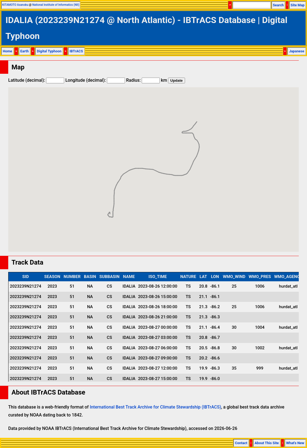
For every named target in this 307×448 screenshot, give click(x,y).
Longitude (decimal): (95, 80)
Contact (241, 443)
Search (278, 5)
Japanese (296, 51)
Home (7, 51)
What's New (295, 443)
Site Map (298, 5)
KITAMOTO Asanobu (15, 5)
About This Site (267, 443)
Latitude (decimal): (36, 80)
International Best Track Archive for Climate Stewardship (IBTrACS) (155, 407)
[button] (112, 212)
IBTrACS (76, 51)
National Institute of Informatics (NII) (55, 5)
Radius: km (146, 80)
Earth (24, 51)
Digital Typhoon (49, 51)
